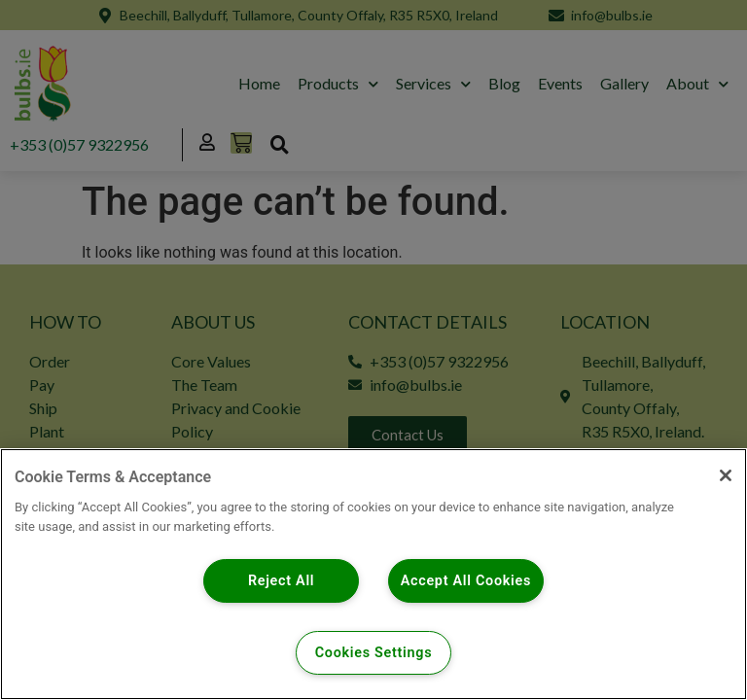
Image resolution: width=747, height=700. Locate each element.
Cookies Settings (374, 653)
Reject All (281, 581)
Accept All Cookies (466, 581)
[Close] (725, 475)
